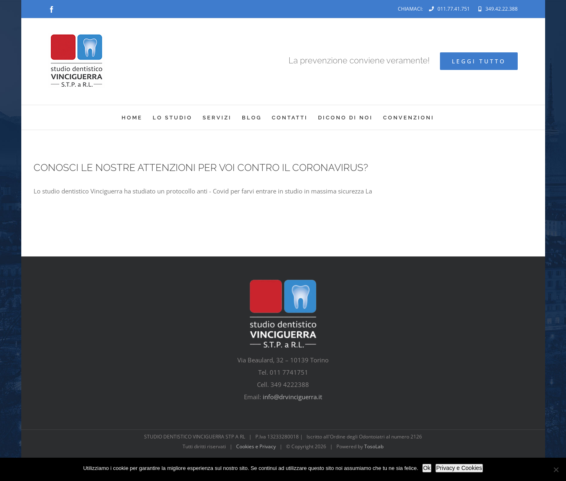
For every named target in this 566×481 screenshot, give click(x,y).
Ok (427, 468)
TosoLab (373, 446)
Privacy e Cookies (459, 468)
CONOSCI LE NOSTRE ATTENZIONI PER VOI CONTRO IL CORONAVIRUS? (201, 167)
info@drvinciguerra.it (292, 397)
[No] (556, 469)
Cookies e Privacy (256, 446)
